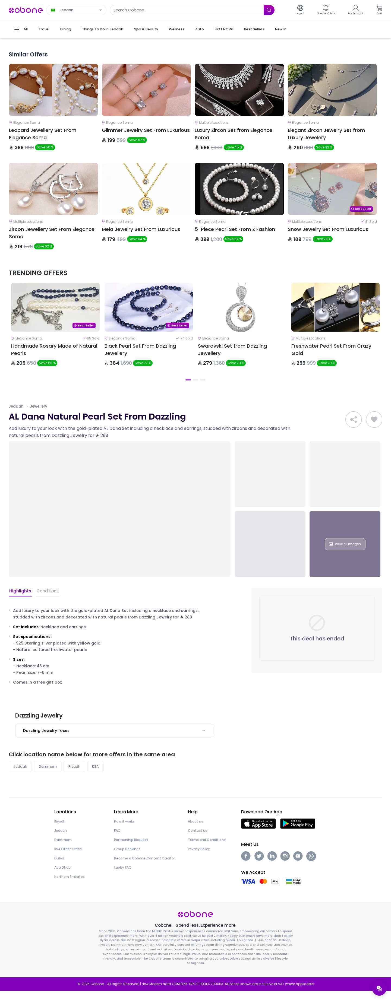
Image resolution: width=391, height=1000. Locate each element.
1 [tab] (188, 388)
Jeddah (16, 414)
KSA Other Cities (68, 858)
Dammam (48, 775)
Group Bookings (127, 858)
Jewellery (39, 414)
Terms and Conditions (207, 848)
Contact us (197, 839)
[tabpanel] (55, 335)
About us (195, 830)
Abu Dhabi (62, 876)
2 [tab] (195, 388)
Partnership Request (131, 848)
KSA (96, 775)
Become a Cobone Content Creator (144, 867)
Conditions (46, 599)
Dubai (59, 867)
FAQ (117, 839)
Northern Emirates (69, 885)
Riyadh (75, 775)
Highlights (20, 599)
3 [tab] (203, 388)
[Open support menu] (379, 988)
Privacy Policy (199, 858)
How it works (124, 830)
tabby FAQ (122, 876)
